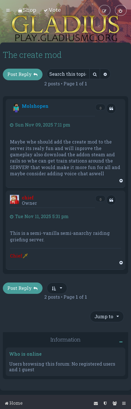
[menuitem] (27, 10)
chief (28, 197)
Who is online (25, 354)
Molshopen (35, 106)
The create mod (32, 54)
